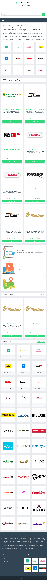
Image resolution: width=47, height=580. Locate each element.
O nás (4, 558)
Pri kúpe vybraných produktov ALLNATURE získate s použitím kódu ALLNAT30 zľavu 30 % (12, 113)
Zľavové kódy (5, 561)
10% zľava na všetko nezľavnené (35, 191)
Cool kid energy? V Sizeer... (35, 109)
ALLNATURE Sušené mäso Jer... (12, 109)
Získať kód (12, 121)
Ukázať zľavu (12, 161)
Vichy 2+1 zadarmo (12, 189)
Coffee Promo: (12, 323)
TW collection (35, 229)
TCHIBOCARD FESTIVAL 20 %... (35, 323)
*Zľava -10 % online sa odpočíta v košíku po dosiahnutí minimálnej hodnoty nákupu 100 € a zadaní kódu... (34, 113)
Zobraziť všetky (40, 294)
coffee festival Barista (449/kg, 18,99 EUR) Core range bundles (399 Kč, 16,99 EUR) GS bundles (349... (12, 327)
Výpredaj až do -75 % (35, 149)
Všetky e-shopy (41, 341)
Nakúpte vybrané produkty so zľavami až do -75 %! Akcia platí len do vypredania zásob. (35, 153)
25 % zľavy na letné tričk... (12, 149)
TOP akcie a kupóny (7, 559)
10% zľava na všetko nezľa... (35, 189)
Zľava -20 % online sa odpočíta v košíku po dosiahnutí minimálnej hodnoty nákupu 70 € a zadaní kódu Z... (12, 233)
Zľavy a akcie (5, 562)
